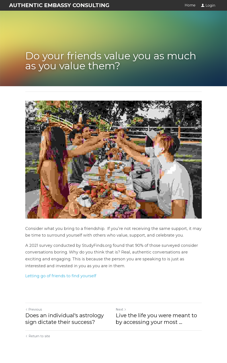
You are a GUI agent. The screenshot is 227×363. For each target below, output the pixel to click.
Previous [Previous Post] (33, 309)
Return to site (37, 336)
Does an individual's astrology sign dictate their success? (64, 318)
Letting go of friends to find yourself (60, 275)
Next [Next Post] (121, 309)
